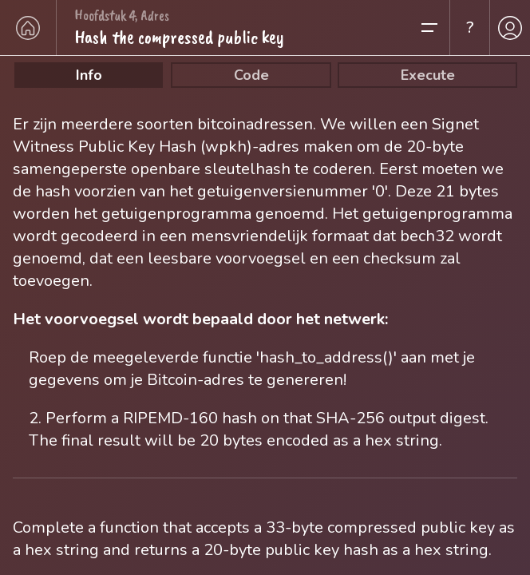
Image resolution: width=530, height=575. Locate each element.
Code (251, 75)
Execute (428, 75)
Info (89, 75)
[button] (434, 27)
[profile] (510, 27)
